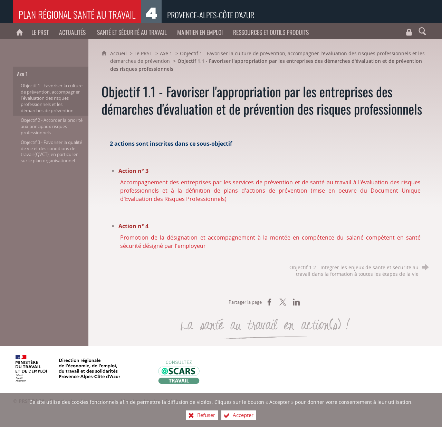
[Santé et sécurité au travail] (132, 31)
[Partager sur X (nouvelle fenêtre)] (283, 302)
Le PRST (143, 53)
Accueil (119, 53)
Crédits (173, 401)
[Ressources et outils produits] (271, 31)
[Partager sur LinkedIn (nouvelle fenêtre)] (296, 302)
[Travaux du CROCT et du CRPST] (409, 31)
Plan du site (63, 401)
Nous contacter (98, 401)
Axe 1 (166, 53)
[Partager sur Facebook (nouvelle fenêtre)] (269, 302)
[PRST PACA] (19, 31)
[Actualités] (73, 31)
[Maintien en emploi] (200, 31)
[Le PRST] (40, 31)
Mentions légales (140, 401)
